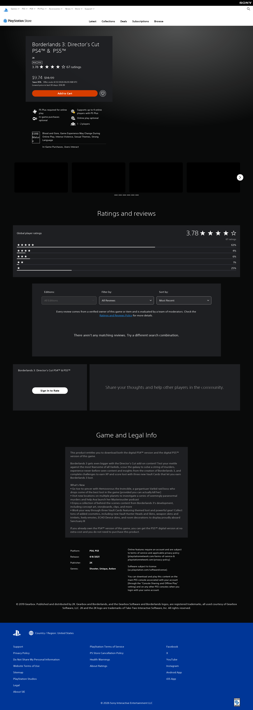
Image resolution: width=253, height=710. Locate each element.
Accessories (54, 9)
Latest (92, 18)
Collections (108, 18)
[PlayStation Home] (6, 9)
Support (88, 9)
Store (77, 9)
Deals (123, 18)
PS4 (31, 9)
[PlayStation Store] (18, 17)
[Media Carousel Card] (41, 174)
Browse (158, 18)
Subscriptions (140, 18)
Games (14, 9)
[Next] (240, 174)
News (68, 9)
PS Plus (41, 9)
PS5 (23, 9)
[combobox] (69, 297)
